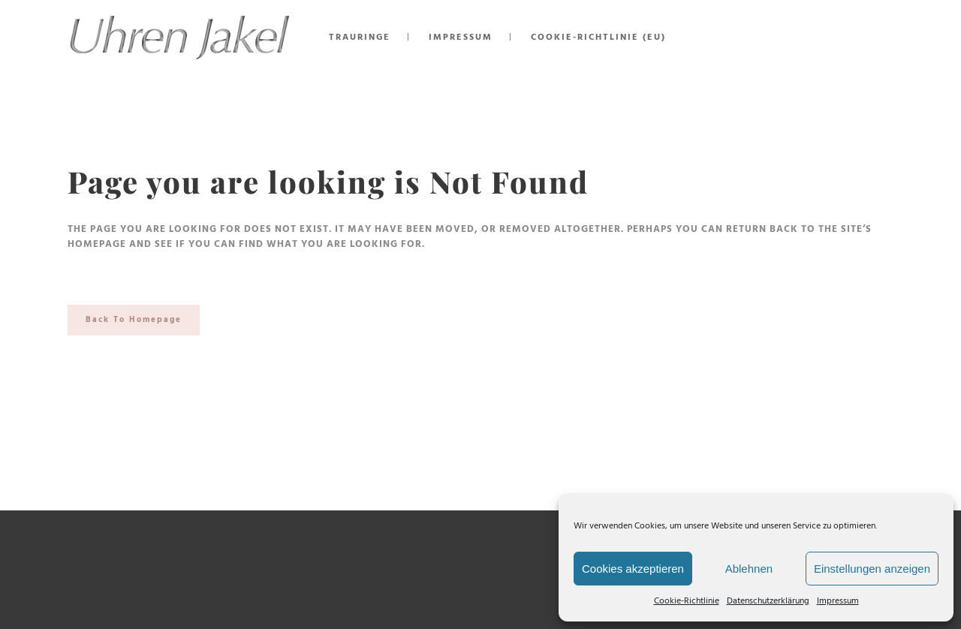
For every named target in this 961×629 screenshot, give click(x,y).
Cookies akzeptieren (633, 568)
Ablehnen (749, 568)
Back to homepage (134, 320)
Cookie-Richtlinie (686, 601)
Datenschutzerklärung (768, 601)
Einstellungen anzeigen (872, 568)
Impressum (838, 601)
